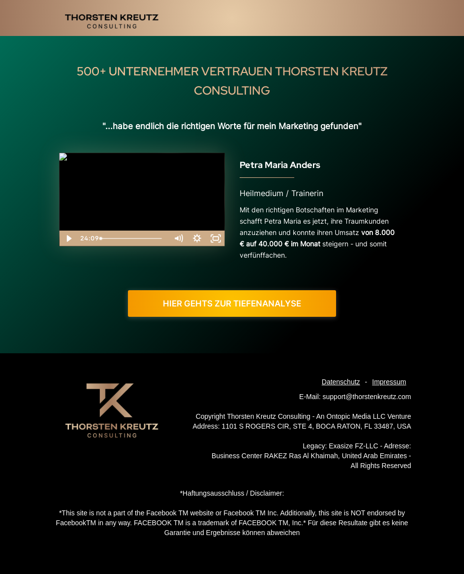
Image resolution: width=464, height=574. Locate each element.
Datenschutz (341, 382)
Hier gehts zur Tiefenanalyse (232, 303)
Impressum (389, 382)
